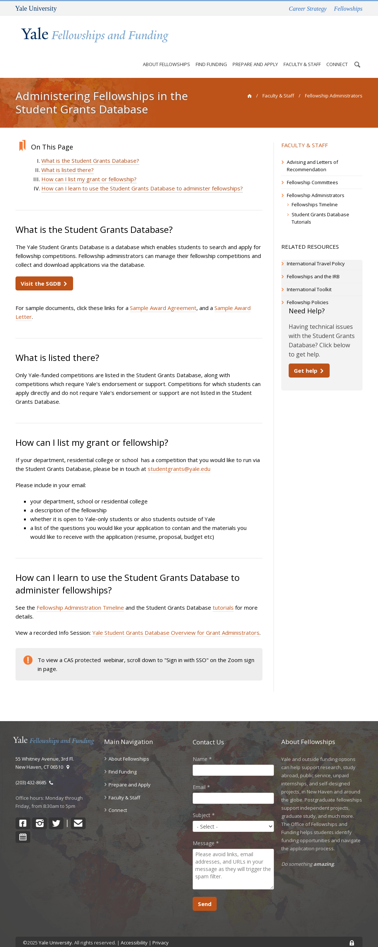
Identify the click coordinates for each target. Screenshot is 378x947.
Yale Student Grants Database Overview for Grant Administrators (176, 619)
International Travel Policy (316, 250)
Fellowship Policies (308, 289)
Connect (337, 51)
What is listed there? (67, 156)
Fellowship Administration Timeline (80, 594)
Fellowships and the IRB (313, 263)
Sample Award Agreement (163, 294)
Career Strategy (308, 9)
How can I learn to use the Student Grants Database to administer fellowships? (142, 175)
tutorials (223, 594)
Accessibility (134, 929)
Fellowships (348, 9)
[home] (249, 82)
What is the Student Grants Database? (90, 147)
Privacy (160, 929)
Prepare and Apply (255, 47)
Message (206, 829)
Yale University (55, 929)
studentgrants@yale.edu (179, 455)
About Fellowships (166, 47)
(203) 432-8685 (35, 769)
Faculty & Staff (302, 48)
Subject (204, 801)
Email (201, 773)
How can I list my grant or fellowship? (89, 165)
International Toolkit (309, 276)
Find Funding (211, 48)
